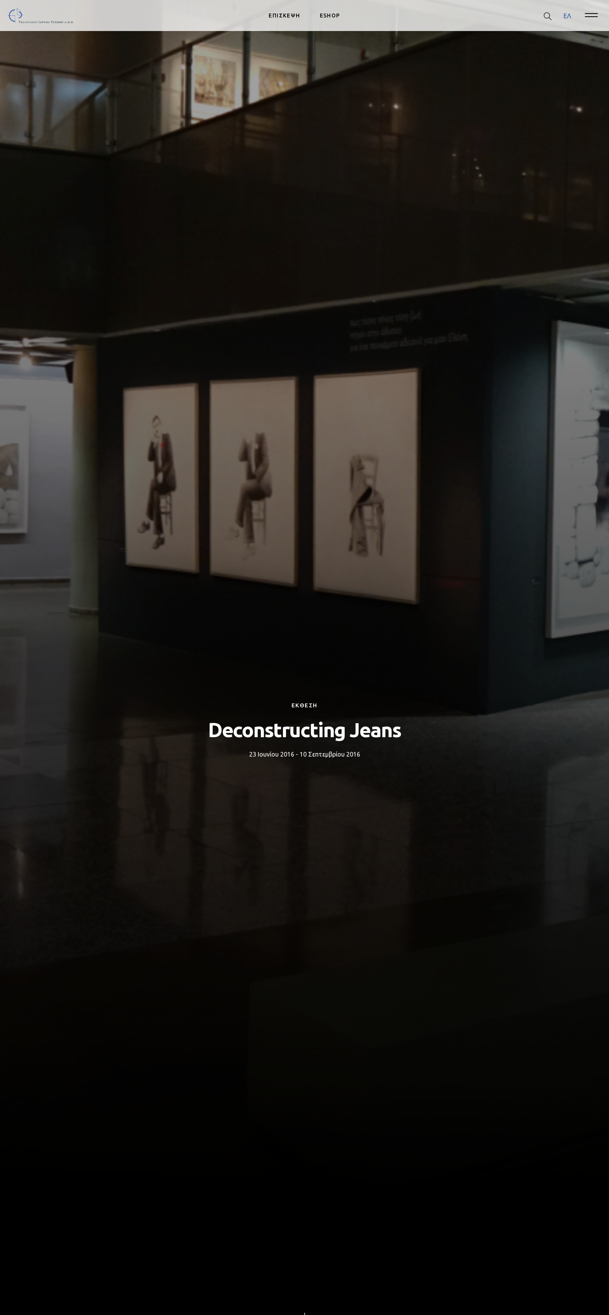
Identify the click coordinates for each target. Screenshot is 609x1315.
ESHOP (330, 15)
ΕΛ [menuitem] (567, 15)
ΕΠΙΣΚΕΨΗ (284, 15)
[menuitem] (567, 15)
